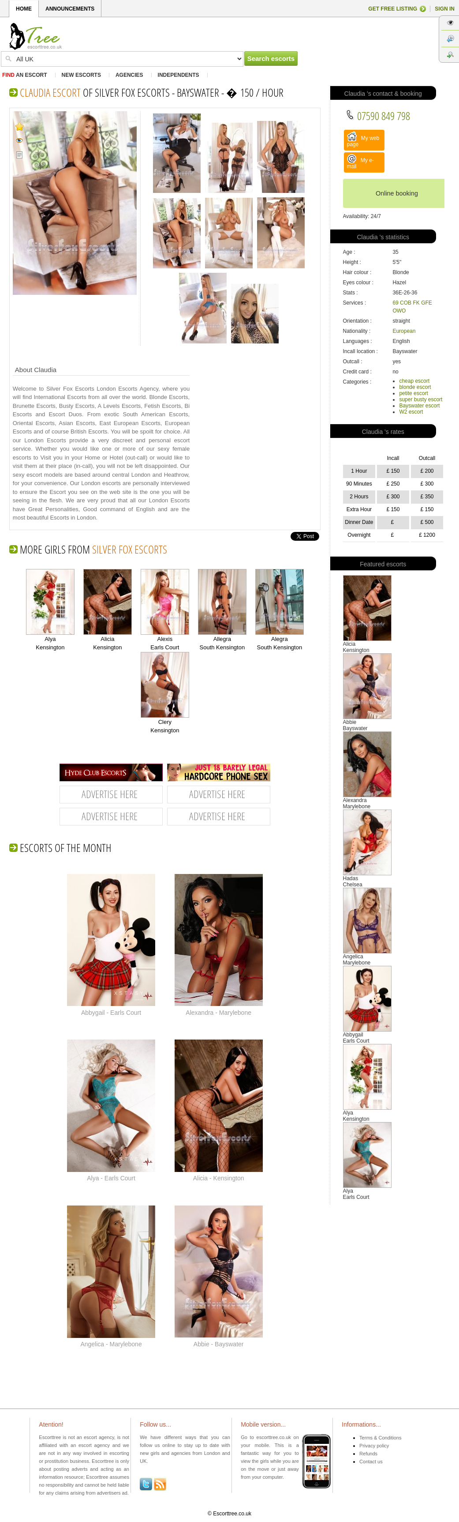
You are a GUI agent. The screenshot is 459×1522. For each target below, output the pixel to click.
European (403, 331)
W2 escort (411, 412)
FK (416, 303)
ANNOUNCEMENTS (69, 9)
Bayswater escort (419, 406)
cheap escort (414, 381)
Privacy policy (374, 1445)
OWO (399, 311)
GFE (426, 303)
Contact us (371, 1461)
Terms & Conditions (380, 1437)
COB (405, 303)
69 (395, 303)
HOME (24, 9)
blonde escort (415, 387)
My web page (363, 139)
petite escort (413, 393)
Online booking (397, 193)
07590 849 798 (377, 115)
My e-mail (360, 162)
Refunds (368, 1453)
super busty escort (420, 399)
